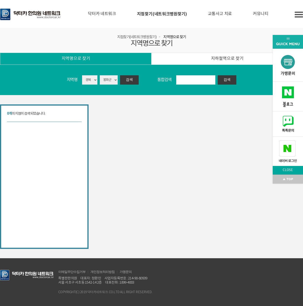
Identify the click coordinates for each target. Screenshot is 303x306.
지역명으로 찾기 (174, 37)
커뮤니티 (261, 13)
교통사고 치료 (220, 13)
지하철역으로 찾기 (227, 58)
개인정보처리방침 (102, 271)
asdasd (109, 80)
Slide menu (299, 14)
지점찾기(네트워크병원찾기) (162, 14)
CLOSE (288, 170)
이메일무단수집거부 (72, 271)
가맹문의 (126, 271)
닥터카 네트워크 (102, 13)
